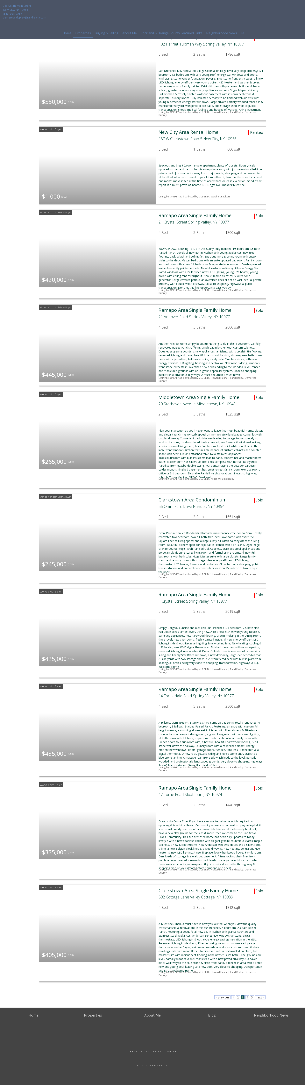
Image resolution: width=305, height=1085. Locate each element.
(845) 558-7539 (12, 13)
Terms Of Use (138, 1051)
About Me (129, 33)
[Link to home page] (153, 9)
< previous (222, 997)
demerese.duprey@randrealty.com (24, 17)
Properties (83, 33)
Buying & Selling (106, 33)
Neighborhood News (221, 33)
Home (67, 33)
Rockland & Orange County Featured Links (171, 33)
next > (260, 997)
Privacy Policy (165, 1051)
